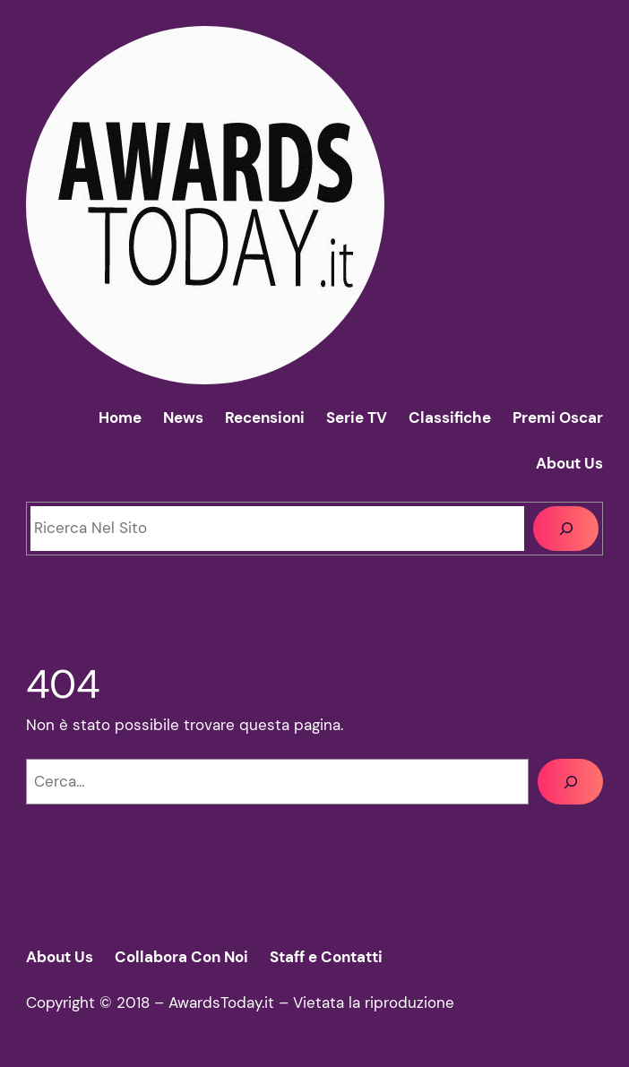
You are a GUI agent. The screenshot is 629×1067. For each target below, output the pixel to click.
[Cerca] (566, 529)
